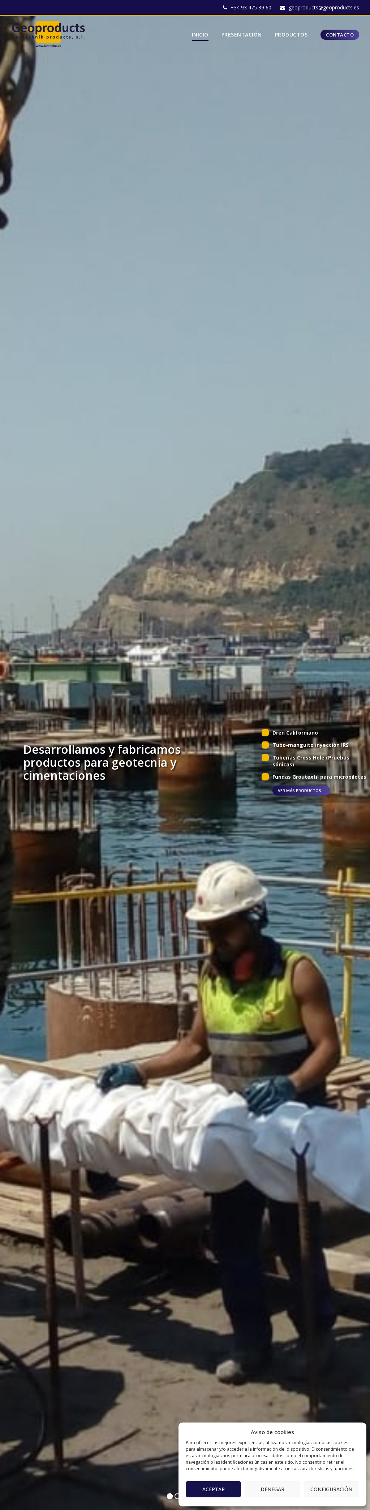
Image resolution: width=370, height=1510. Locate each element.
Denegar (272, 1489)
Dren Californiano (295, 732)
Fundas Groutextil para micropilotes (319, 776)
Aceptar (213, 1489)
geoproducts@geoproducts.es (324, 7)
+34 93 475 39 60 (251, 7)
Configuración (331, 1489)
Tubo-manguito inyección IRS (310, 744)
